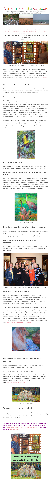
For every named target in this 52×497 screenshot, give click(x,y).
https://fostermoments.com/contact (16, 382)
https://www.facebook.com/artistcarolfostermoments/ (23, 427)
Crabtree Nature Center (34, 31)
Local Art (30, 33)
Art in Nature (9, 30)
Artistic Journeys (20, 30)
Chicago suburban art (18, 31)
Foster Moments (43, 77)
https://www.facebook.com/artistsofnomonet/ (19, 322)
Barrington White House (35, 30)
